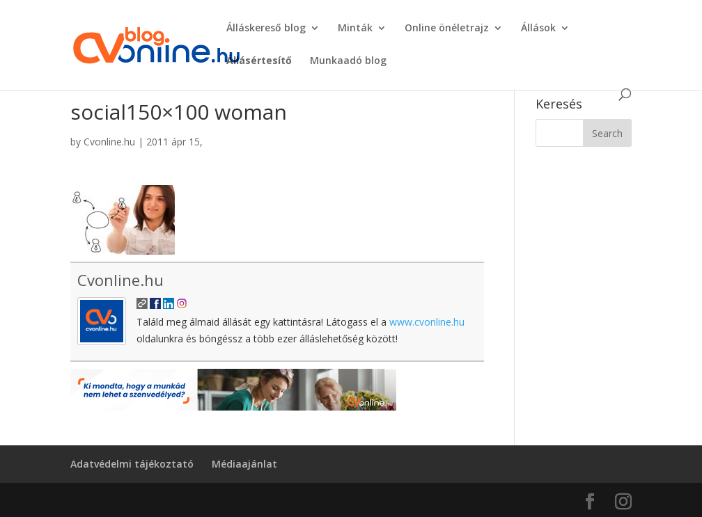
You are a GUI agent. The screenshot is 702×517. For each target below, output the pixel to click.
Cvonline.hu (109, 141)
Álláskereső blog (266, 28)
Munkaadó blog (348, 61)
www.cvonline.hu (427, 321)
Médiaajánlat (244, 463)
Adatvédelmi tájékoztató (132, 463)
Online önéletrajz (447, 28)
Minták (355, 28)
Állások (538, 28)
